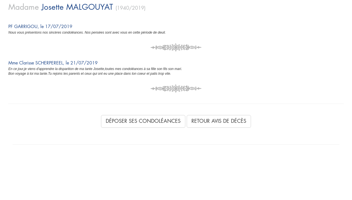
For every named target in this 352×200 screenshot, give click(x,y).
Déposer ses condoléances (143, 121)
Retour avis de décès (218, 121)
